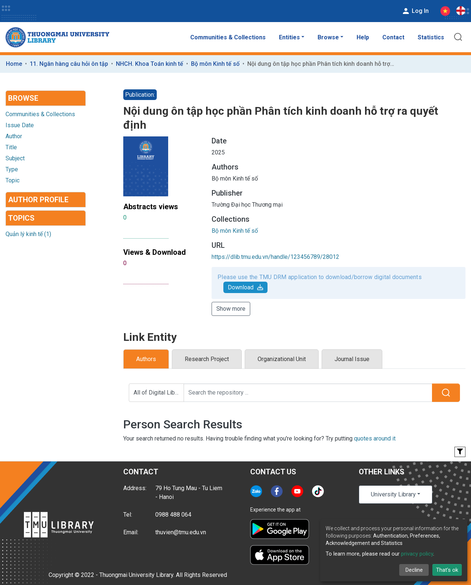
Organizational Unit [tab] (282, 359)
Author (14, 136)
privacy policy (417, 553)
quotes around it (375, 438)
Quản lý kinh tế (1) (28, 234)
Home (14, 63)
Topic (13, 180)
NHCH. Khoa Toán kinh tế (149, 63)
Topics (21, 218)
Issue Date (20, 125)
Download (245, 287)
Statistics (431, 37)
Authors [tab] (146, 359)
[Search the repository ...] (308, 393)
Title (11, 147)
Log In (415, 11)
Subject (15, 158)
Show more (230, 308)
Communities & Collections (228, 37)
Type (12, 169)
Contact (393, 37)
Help (363, 37)
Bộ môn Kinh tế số (215, 63)
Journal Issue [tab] (351, 359)
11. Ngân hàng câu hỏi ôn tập (69, 63)
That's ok (447, 570)
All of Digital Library (159, 392)
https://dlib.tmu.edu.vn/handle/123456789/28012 (275, 256)
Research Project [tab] (207, 359)
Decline (414, 570)
